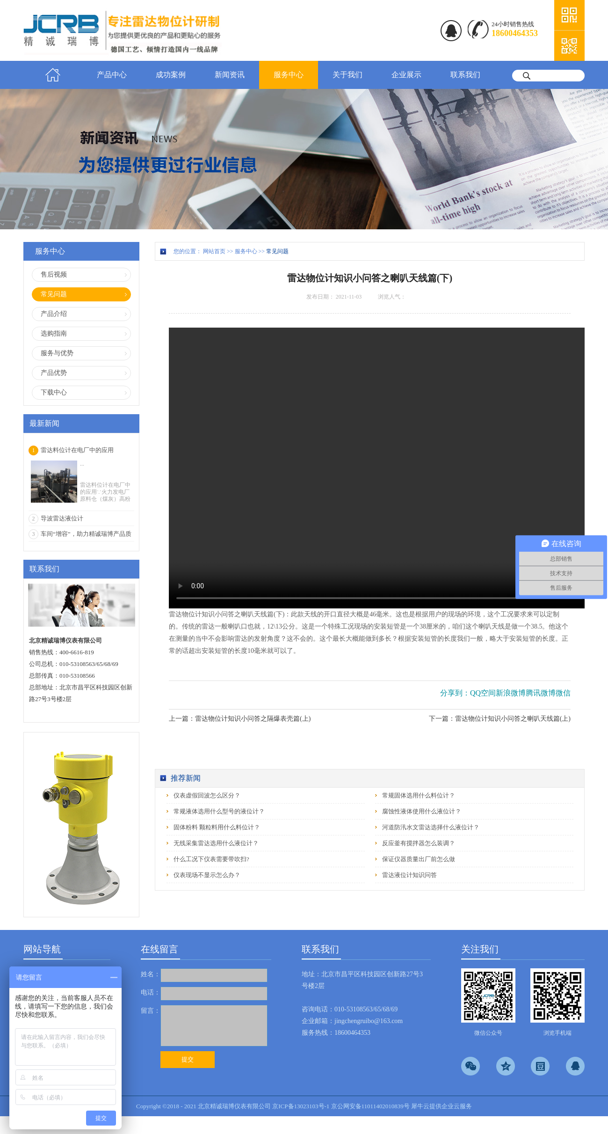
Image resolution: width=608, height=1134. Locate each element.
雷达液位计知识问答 (409, 874)
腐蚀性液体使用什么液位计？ (421, 811)
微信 (563, 693)
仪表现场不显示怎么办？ (207, 874)
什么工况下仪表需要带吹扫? (211, 859)
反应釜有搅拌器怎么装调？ (418, 843)
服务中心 (246, 251)
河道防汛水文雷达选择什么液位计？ (430, 827)
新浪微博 (511, 693)
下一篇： (500, 718)
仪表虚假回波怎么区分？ (207, 795)
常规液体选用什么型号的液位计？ (219, 811)
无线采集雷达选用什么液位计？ (216, 843)
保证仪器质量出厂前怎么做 (418, 859)
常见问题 (277, 251)
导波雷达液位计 (62, 518)
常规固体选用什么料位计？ (418, 795)
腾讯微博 (541, 693)
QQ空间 (483, 693)
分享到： (455, 693)
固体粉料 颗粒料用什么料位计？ (217, 827)
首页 (52, 75)
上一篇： (240, 718)
